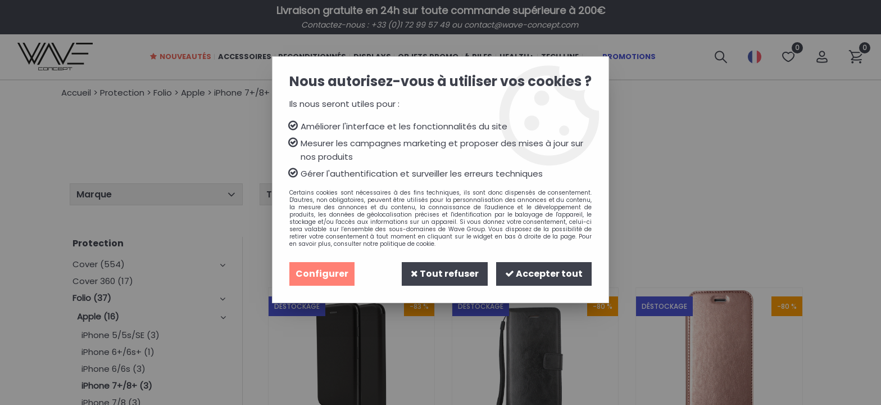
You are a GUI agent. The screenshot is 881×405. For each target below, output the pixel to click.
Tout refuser (445, 273)
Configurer (322, 273)
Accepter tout (544, 273)
